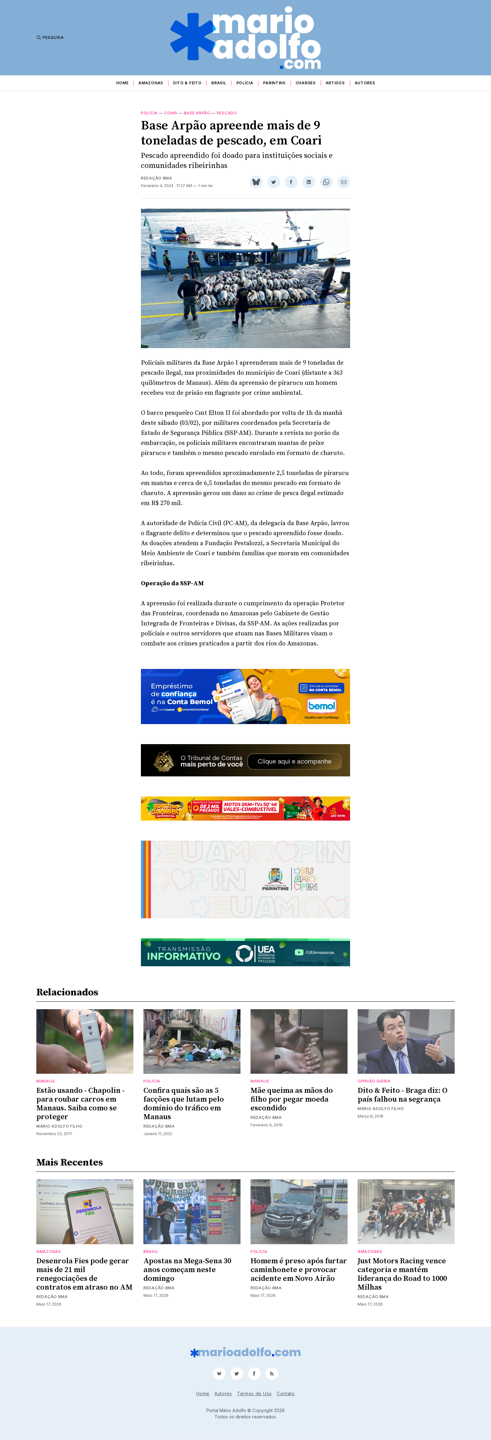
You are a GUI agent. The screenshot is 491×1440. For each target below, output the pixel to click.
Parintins (274, 83)
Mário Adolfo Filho (59, 1126)
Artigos (335, 83)
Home (122, 83)
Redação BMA (156, 178)
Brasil (218, 83)
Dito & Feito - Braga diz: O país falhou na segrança (402, 1095)
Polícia (244, 83)
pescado (227, 113)
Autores (365, 83)
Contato (286, 1393)
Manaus (45, 1081)
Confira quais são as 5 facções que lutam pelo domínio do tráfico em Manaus (183, 1104)
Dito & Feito (187, 83)
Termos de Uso (254, 1393)
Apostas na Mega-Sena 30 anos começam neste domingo (187, 1269)
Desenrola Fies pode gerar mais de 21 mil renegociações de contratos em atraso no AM (84, 1274)
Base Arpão (197, 113)
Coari (171, 113)
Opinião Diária (374, 1081)
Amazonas (150, 83)
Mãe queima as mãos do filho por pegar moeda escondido (292, 1099)
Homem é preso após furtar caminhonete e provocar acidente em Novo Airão (299, 1269)
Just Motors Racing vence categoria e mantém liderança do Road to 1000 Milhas (402, 1274)
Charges (306, 83)
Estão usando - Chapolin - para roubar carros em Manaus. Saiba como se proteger (80, 1104)
